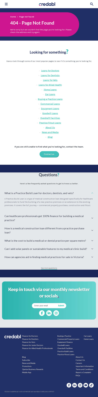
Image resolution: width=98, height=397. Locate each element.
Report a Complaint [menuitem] (83, 372)
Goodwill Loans (50, 113)
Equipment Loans (50, 108)
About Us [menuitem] (79, 357)
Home (13, 17)
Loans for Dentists (50, 75)
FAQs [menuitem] (78, 375)
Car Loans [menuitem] (88, 336)
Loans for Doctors (50, 70)
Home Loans (50, 89)
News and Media (50, 132)
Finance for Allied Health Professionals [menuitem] (37, 348)
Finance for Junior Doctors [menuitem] (32, 345)
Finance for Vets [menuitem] (28, 342)
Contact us (49, 154)
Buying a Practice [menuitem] (64, 336)
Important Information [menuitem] (85, 366)
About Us (50, 127)
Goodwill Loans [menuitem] (63, 345)
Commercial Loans (50, 103)
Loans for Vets (50, 80)
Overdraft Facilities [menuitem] (65, 348)
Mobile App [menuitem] (26, 372)
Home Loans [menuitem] (89, 339)
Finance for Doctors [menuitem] (30, 336)
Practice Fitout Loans (50, 122)
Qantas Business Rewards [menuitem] (32, 369)
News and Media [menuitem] (28, 363)
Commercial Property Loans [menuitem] (68, 339)
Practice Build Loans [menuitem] (65, 351)
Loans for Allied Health (50, 85)
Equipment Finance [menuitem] (65, 342)
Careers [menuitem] (79, 363)
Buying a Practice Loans (50, 99)
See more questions (49, 268)
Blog (50, 137)
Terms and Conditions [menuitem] (84, 369)
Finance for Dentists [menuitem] (30, 339)
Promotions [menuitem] (27, 366)
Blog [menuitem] (24, 357)
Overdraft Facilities (50, 118)
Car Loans (50, 94)
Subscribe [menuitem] (26, 360)
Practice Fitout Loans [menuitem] (65, 354)
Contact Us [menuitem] (80, 360)
